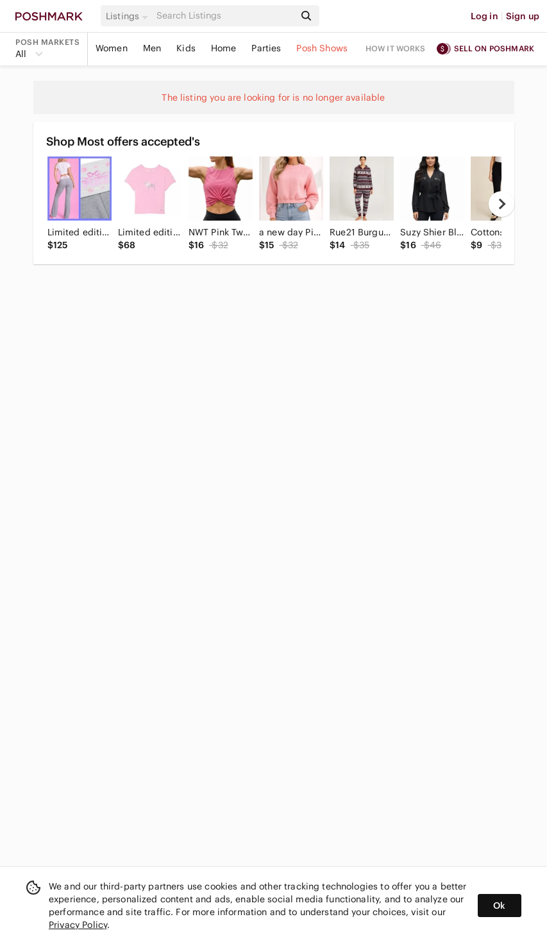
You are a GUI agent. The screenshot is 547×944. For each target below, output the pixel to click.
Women (112, 48)
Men (152, 48)
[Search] (224, 15)
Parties (266, 48)
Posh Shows (322, 48)
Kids (186, 48)
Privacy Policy (78, 925)
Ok (499, 905)
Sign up (522, 16)
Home (224, 48)
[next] (501, 204)
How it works (396, 48)
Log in (484, 16)
